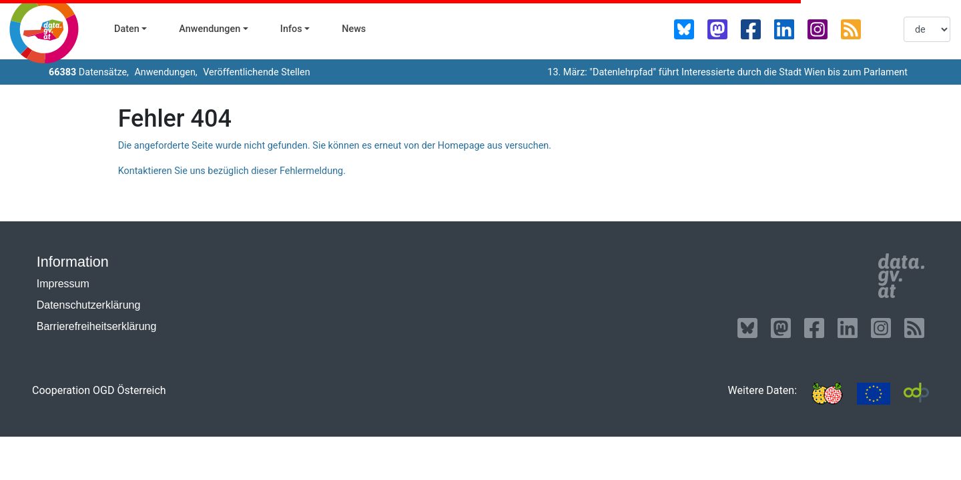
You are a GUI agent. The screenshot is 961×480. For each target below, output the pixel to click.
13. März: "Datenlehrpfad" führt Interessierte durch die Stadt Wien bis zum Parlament (727, 72)
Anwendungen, (165, 72)
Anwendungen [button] (209, 29)
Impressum (63, 283)
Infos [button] (291, 29)
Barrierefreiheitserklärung (97, 326)
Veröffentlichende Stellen (255, 72)
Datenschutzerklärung (89, 305)
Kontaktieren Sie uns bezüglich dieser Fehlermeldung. (232, 171)
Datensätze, (89, 72)
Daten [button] (126, 29)
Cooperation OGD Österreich (99, 390)
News (354, 29)
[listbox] (927, 29)
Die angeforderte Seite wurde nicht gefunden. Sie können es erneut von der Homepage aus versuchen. (334, 145)
